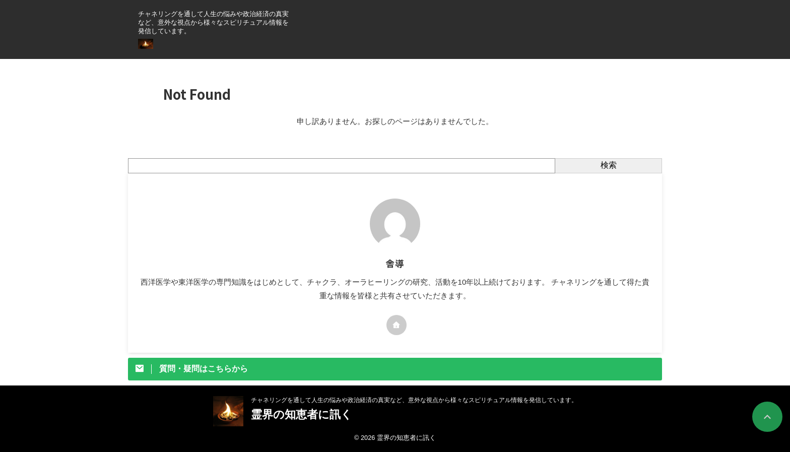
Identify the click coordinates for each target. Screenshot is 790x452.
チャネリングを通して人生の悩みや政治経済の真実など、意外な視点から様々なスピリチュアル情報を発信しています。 (414, 400)
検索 (609, 165)
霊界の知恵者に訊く (307, 414)
